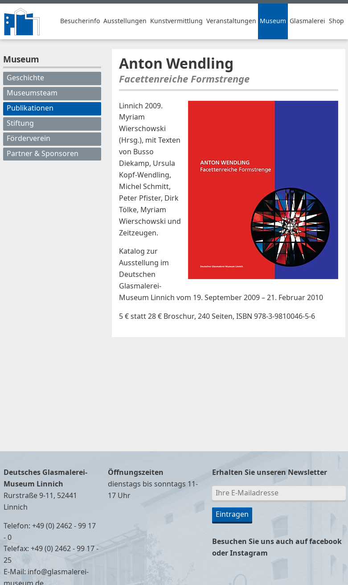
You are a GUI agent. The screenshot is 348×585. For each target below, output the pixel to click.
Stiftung (20, 123)
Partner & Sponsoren (42, 153)
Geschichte (25, 78)
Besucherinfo (80, 21)
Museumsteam (32, 93)
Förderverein (28, 138)
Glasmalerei (307, 21)
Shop (336, 21)
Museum (273, 21)
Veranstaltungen (231, 21)
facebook (325, 541)
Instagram (249, 553)
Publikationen (30, 108)
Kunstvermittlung (176, 21)
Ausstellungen (125, 21)
